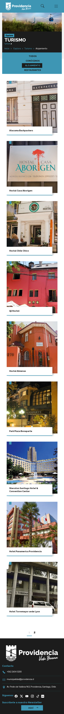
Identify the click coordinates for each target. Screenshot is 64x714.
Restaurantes (32, 70)
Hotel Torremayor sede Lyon (24, 611)
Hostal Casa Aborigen (20, 191)
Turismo (28, 48)
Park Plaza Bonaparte (20, 431)
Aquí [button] (33, 708)
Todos (33, 56)
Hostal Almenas (17, 371)
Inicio (6, 48)
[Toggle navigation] (56, 6)
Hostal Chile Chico (19, 251)
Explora (17, 48)
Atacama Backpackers (21, 130)
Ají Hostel (14, 311)
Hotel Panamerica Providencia (25, 551)
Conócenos (33, 61)
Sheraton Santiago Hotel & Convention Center (23, 489)
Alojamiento (32, 65)
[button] (42, 6)
